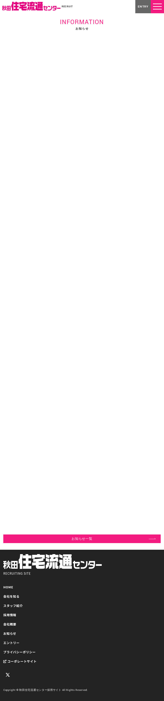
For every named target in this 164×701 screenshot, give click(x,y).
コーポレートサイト (20, 661)
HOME (8, 587)
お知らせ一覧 (82, 539)
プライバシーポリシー (19, 652)
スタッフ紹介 (13, 605)
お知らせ (9, 633)
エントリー (11, 642)
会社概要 (9, 624)
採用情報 (9, 615)
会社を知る (11, 596)
